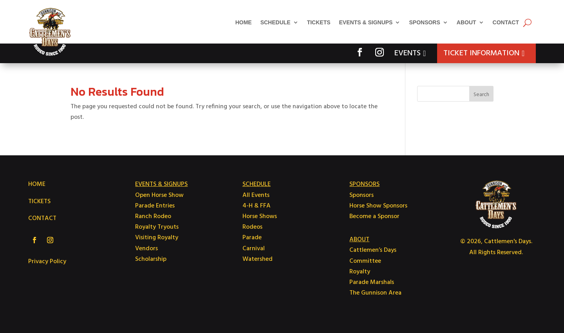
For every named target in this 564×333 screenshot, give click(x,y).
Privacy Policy (47, 262)
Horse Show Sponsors (378, 206)
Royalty (359, 272)
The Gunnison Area (375, 293)
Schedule (275, 22)
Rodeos (252, 227)
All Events (255, 195)
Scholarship (150, 259)
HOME (36, 184)
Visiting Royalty (156, 238)
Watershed (257, 259)
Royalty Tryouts (157, 227)
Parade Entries (155, 206)
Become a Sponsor (374, 216)
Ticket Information (481, 53)
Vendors (146, 249)
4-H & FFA (256, 206)
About (466, 22)
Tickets (319, 22)
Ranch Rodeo (153, 216)
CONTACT (42, 218)
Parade (252, 238)
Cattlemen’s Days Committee (372, 255)
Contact (506, 22)
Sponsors (424, 22)
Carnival (253, 249)
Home (243, 22)
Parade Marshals (371, 282)
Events (407, 53)
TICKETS (39, 202)
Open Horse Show (159, 195)
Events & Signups (366, 22)
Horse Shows (259, 216)
